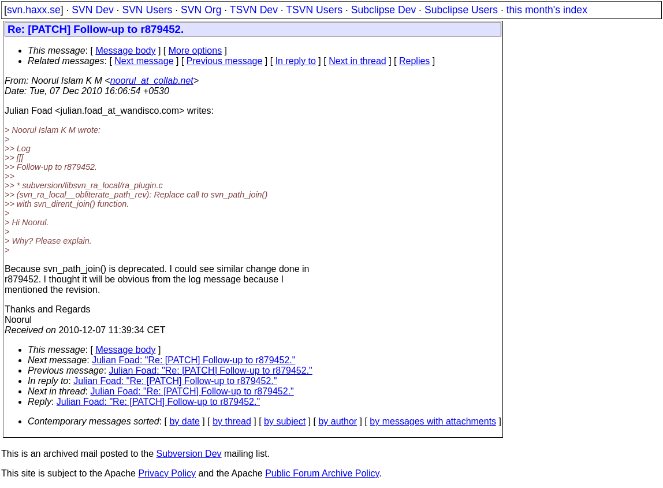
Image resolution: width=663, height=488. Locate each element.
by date (184, 421)
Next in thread (357, 61)
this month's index (546, 10)
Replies (414, 61)
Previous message (225, 61)
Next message (143, 61)
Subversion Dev (189, 454)
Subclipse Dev (383, 10)
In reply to (295, 61)
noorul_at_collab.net (151, 80)
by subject (285, 421)
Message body (125, 50)
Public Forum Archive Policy (322, 473)
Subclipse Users (461, 10)
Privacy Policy (167, 473)
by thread (232, 421)
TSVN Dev (254, 10)
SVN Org (201, 10)
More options (195, 50)
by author (337, 421)
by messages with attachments (433, 421)
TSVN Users (314, 10)
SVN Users (147, 10)
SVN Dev (92, 10)
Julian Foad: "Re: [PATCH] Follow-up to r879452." (193, 360)
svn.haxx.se (34, 10)
